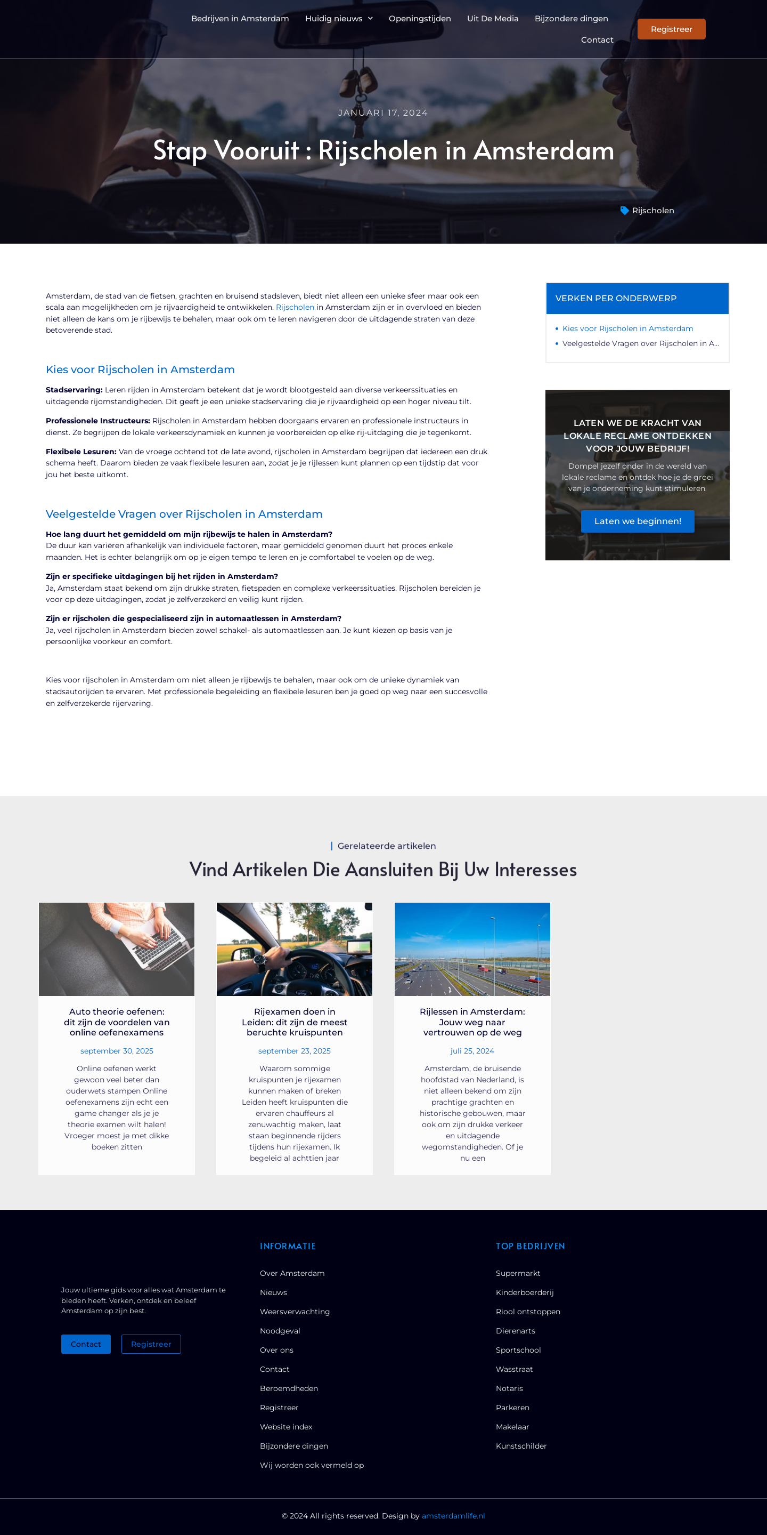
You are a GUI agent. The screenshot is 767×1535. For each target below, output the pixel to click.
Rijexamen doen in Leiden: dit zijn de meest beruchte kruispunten (295, 1022)
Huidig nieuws (339, 18)
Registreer (279, 1407)
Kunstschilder (521, 1446)
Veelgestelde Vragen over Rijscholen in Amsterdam (641, 343)
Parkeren (512, 1407)
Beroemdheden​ (289, 1388)
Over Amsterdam (292, 1273)
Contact (597, 40)
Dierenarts (515, 1331)
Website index (286, 1427)
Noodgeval (280, 1331)
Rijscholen (653, 210)
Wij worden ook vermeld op (312, 1465)
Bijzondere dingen (571, 18)
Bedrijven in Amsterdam (240, 18)
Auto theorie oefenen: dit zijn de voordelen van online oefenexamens (117, 1022)
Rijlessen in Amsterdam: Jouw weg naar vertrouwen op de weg (472, 1022)
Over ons (276, 1350)
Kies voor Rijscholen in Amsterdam (627, 328)
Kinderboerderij (525, 1292)
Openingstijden (420, 18)
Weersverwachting (295, 1311)
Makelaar (512, 1427)
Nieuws (273, 1292)
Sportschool (518, 1350)
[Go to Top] (724, 1453)
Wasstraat (514, 1369)
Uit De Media (493, 18)
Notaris (509, 1388)
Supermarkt (518, 1273)
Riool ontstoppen (528, 1311)
